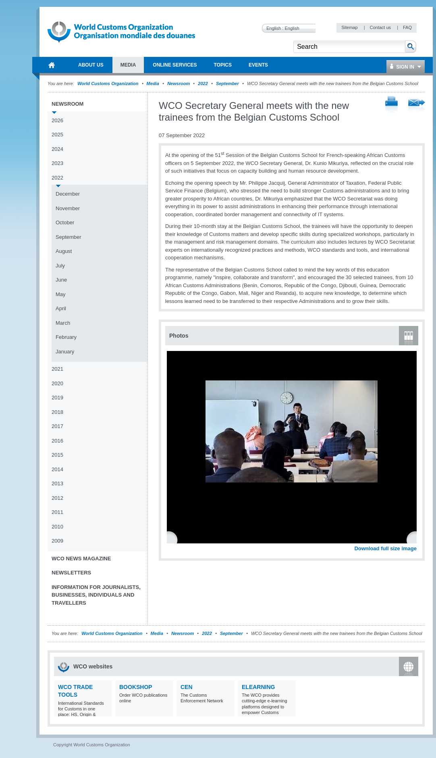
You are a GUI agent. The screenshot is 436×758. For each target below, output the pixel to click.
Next (415, 539)
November (68, 208)
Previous (174, 539)
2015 (57, 455)
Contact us (381, 27)
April (61, 308)
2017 (57, 426)
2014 (57, 469)
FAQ (407, 27)
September (227, 83)
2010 (57, 527)
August (64, 251)
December (68, 194)
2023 (57, 163)
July (60, 266)
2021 (57, 369)
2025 (57, 135)
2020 (57, 383)
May (61, 294)
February (66, 337)
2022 (203, 83)
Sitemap (350, 27)
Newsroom (178, 83)
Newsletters (71, 573)
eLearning (258, 687)
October (65, 222)
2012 (57, 498)
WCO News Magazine (81, 558)
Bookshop (135, 687)
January (65, 352)
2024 (57, 149)
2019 (57, 398)
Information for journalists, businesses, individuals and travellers (96, 595)
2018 (57, 412)
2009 (57, 541)
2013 (57, 483)
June (61, 280)
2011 (57, 512)
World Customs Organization (108, 83)
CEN (187, 687)
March (63, 323)
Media (153, 83)
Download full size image (385, 548)
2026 (57, 120)
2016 (57, 441)
